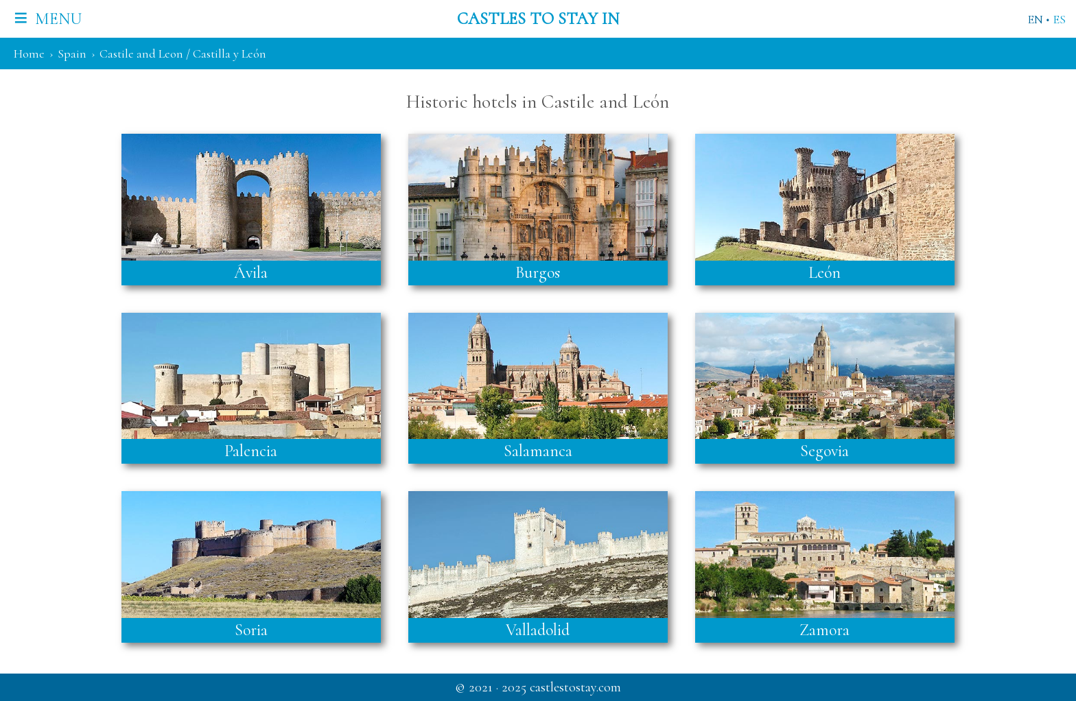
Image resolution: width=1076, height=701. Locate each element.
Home (29, 53)
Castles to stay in (538, 19)
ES (1059, 19)
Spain (72, 53)
